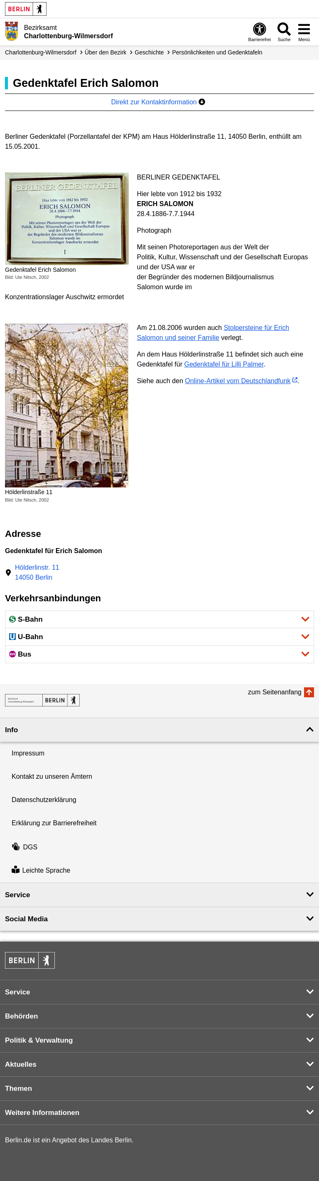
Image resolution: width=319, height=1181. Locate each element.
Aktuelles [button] (21, 1064)
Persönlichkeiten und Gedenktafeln (217, 52)
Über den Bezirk (105, 52)
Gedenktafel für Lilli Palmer (223, 364)
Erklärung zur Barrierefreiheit (54, 823)
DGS (24, 847)
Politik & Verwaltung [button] (39, 1040)
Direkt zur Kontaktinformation (158, 102)
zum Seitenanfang (275, 692)
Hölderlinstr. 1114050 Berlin (37, 572)
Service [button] (17, 895)
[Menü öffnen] (304, 32)
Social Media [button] (26, 919)
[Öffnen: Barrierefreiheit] (259, 32)
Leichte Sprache (41, 870)
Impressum (28, 753)
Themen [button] (18, 1088)
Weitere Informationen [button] (42, 1113)
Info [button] (11, 730)
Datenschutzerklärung (44, 799)
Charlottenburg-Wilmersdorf (40, 52)
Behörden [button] (21, 1016)
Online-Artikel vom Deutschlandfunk (237, 380)
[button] (159, 619)
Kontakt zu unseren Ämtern (52, 776)
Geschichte (149, 52)
